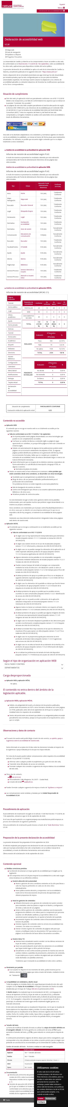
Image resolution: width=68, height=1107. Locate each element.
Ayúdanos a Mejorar (13, 55)
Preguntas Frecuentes (13, 57)
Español (62, 4)
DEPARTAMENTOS (14, 668)
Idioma (23, 259)
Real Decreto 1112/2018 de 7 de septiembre (34, 64)
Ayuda (23, 253)
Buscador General (27, 205)
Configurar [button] (41, 1102)
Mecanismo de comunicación (26, 235)
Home (23, 193)
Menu (61, 8)
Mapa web (9, 50)
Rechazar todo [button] (50, 1098)
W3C (52, 989)
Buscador (24, 241)
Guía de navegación (12, 52)
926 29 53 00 (15, 777)
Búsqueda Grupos (27, 211)
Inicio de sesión (26, 229)
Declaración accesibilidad (25, 223)
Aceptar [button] (40, 1098)
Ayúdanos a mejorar (55, 787)
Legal (22, 217)
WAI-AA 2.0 (35, 989)
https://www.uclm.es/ (50, 72)
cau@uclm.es (27, 782)
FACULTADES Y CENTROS (16, 664)
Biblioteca (24, 265)
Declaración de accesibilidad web (52, 11)
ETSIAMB (24, 247)
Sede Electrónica (53, 825)
